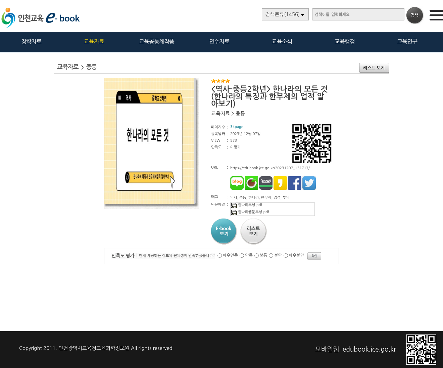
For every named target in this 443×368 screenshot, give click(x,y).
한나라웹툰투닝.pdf (250, 212)
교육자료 (94, 41)
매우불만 (296, 255)
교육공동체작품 (156, 41)
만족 (249, 255)
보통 (263, 255)
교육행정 (345, 41)
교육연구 (407, 41)
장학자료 (31, 41)
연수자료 (219, 41)
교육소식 (282, 41)
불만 (278, 255)
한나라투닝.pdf (246, 205)
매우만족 (230, 255)
